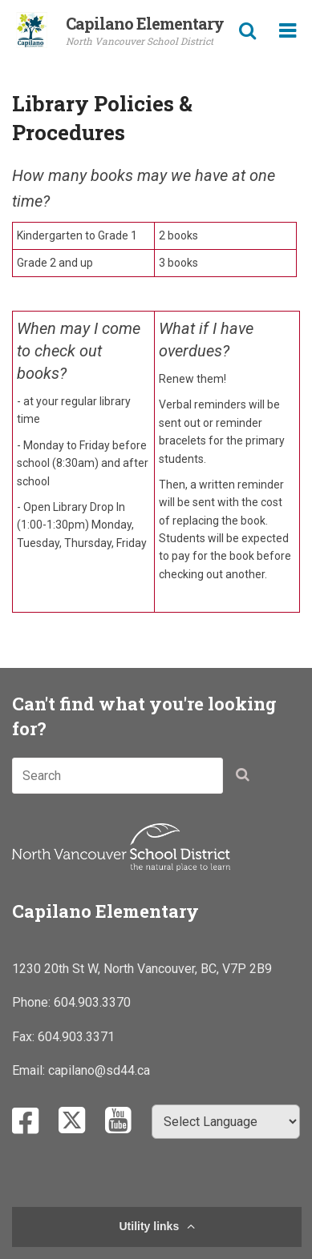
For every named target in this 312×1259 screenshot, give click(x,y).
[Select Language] (226, 1121)
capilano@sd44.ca (99, 1070)
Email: (30, 1070)
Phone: (33, 1002)
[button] (247, 778)
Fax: (25, 1036)
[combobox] (117, 776)
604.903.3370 (92, 1002)
